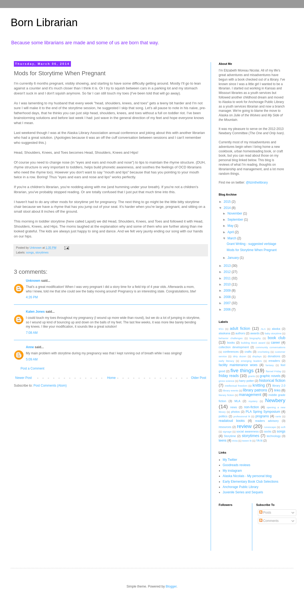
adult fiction (240, 328)
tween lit (246, 440)
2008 (228, 297)
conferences (231, 351)
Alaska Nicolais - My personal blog (247, 476)
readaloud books (232, 421)
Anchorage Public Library (240, 487)
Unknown (33, 281)
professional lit (241, 416)
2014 (228, 208)
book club (276, 338)
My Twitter (230, 460)
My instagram (232, 471)
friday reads (229, 376)
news (233, 407)
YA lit (259, 440)
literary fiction (226, 395)
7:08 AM (32, 333)
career (275, 342)
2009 (228, 290)
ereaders (274, 360)
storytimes (42, 252)
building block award (253, 342)
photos (235, 411)
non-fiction (251, 407)
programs (262, 416)
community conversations (270, 347)
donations (274, 356)
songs (30, 252)
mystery (253, 401)
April (231, 232)
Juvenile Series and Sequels (243, 492)
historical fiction (272, 380)
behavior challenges (231, 338)
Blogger (171, 586)
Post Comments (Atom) (50, 385)
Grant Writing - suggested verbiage (251, 244)
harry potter (246, 380)
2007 (228, 303)
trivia (235, 440)
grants (251, 376)
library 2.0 (278, 385)
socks (267, 431)
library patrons (255, 390)
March (232, 238)
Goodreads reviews (236, 465)
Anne (30, 347)
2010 (228, 284)
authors (240, 333)
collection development (234, 347)
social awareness (248, 431)
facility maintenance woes (238, 365)
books (231, 342)
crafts (248, 351)
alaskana (224, 333)
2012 (228, 272)
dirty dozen (239, 356)
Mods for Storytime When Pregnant (252, 250)
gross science (226, 380)
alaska (276, 328)
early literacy (226, 360)
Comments (269, 521)
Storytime (230, 436)
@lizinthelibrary (257, 182)
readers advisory (267, 420)
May (230, 226)
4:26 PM (32, 297)
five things (242, 370)
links (277, 390)
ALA (263, 328)
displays (257, 356)
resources (225, 427)
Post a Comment (32, 368)
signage (227, 431)
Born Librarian (44, 22)
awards (254, 333)
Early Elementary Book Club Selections (250, 481)
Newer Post (23, 378)
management (250, 394)
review (244, 426)
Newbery (275, 400)
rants (278, 416)
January (233, 258)
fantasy (270, 365)
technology (274, 436)
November (235, 213)
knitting (259, 385)
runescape (270, 427)
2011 (228, 278)
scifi (283, 427)
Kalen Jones (35, 312)
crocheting (263, 351)
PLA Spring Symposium (263, 412)
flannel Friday (273, 371)
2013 (228, 266)
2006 (228, 309)
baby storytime (273, 333)
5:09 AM (32, 359)
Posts (265, 512)
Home (111, 378)
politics (223, 416)
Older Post (198, 378)
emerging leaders (251, 360)
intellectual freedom (236, 385)
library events (230, 390)
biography (255, 338)
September (235, 219)
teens (222, 440)
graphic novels (270, 376)
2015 (228, 202)
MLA (237, 401)
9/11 (221, 328)
